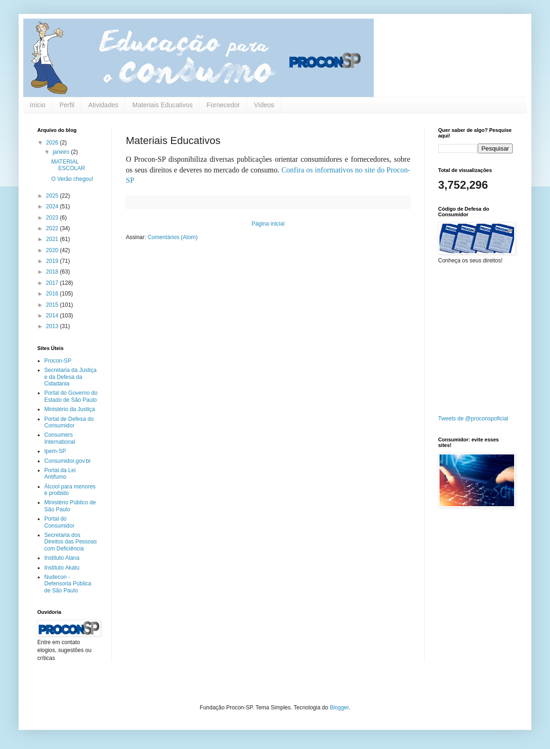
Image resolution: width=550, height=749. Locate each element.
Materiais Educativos (162, 105)
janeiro (62, 152)
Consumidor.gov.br (67, 461)
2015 (53, 305)
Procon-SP (57, 360)
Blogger (339, 707)
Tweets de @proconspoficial (473, 418)
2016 (53, 293)
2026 (53, 142)
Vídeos (264, 105)
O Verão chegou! (72, 179)
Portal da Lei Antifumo (60, 473)
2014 (53, 315)
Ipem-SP (55, 451)
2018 (53, 271)
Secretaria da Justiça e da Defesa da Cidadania (70, 377)
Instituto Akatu (61, 567)
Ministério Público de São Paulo (70, 505)
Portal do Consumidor (59, 522)
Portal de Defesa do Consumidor (69, 422)
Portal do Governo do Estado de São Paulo (70, 396)
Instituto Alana (61, 558)
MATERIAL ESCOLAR (68, 165)
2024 (53, 206)
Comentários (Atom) (173, 237)
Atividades (103, 105)
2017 (53, 283)
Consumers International (59, 438)
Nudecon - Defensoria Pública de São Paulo (67, 584)
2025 (53, 195)
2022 (53, 228)
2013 (53, 326)
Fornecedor (223, 105)
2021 (53, 239)
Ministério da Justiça (69, 409)
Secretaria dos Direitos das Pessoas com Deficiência (70, 542)
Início (37, 105)
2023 (53, 217)
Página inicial (268, 223)
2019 (53, 261)
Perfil (66, 105)
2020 (53, 250)
